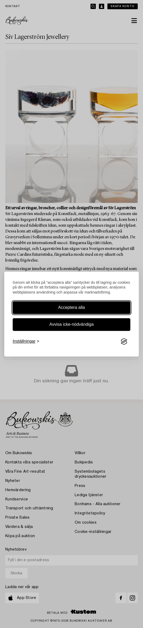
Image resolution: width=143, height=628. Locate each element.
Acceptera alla (71, 307)
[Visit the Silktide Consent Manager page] (124, 341)
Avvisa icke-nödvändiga (71, 324)
